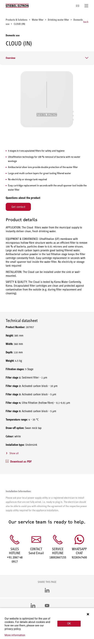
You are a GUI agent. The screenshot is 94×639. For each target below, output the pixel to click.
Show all (14, 453)
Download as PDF (21, 461)
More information (15, 635)
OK (69, 623)
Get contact (18, 206)
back (85, 21)
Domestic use (12, 35)
